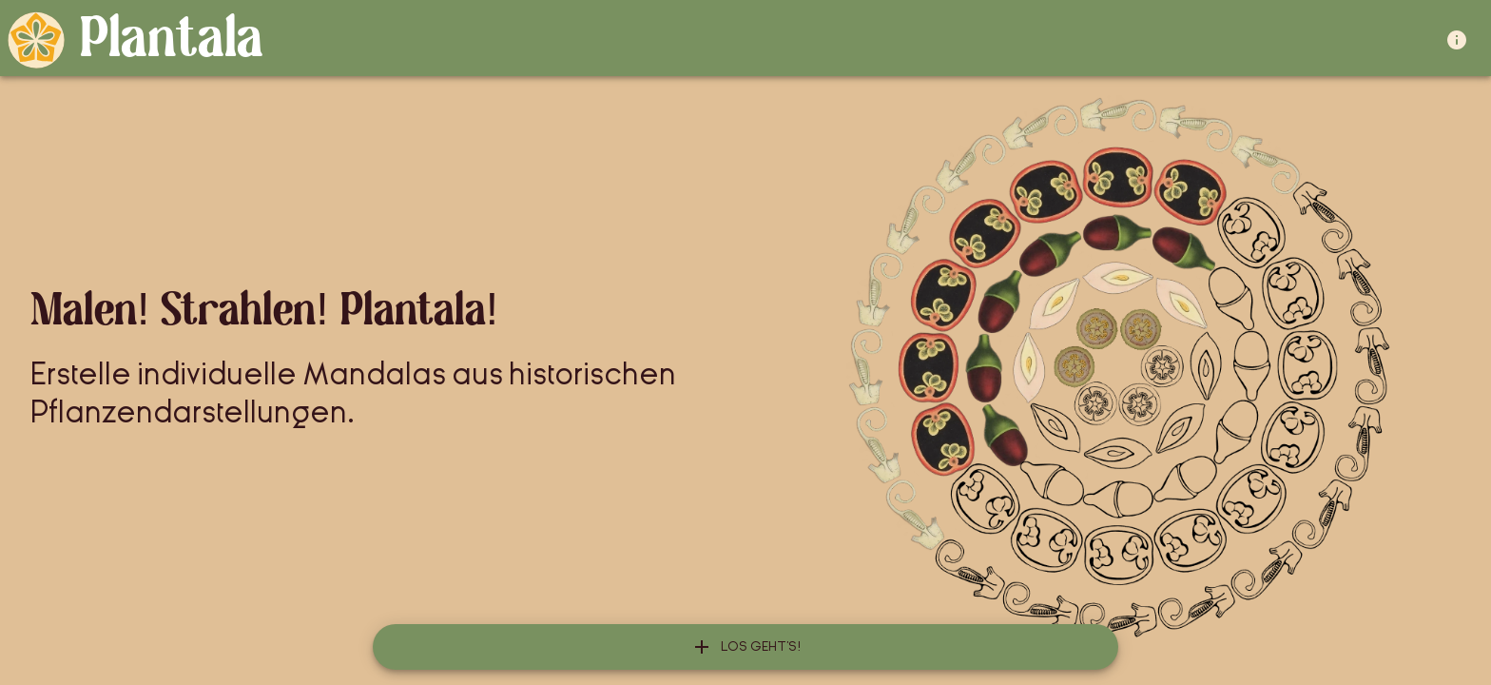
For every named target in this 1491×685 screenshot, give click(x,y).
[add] (745, 647)
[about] (1460, 40)
